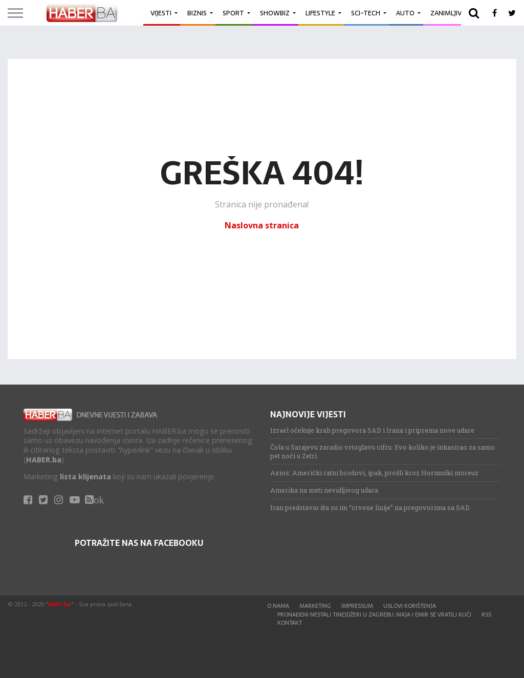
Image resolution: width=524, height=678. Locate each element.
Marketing (315, 605)
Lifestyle (320, 13)
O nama (278, 605)
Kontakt (289, 622)
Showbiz (275, 13)
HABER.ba (43, 459)
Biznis (197, 13)
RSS (486, 614)
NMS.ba (59, 604)
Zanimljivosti (453, 13)
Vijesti (160, 13)
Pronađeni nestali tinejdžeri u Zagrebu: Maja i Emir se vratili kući (374, 614)
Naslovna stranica (262, 225)
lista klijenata (85, 476)
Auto (405, 13)
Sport (233, 13)
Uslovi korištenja (409, 605)
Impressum (357, 605)
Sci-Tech (365, 13)
